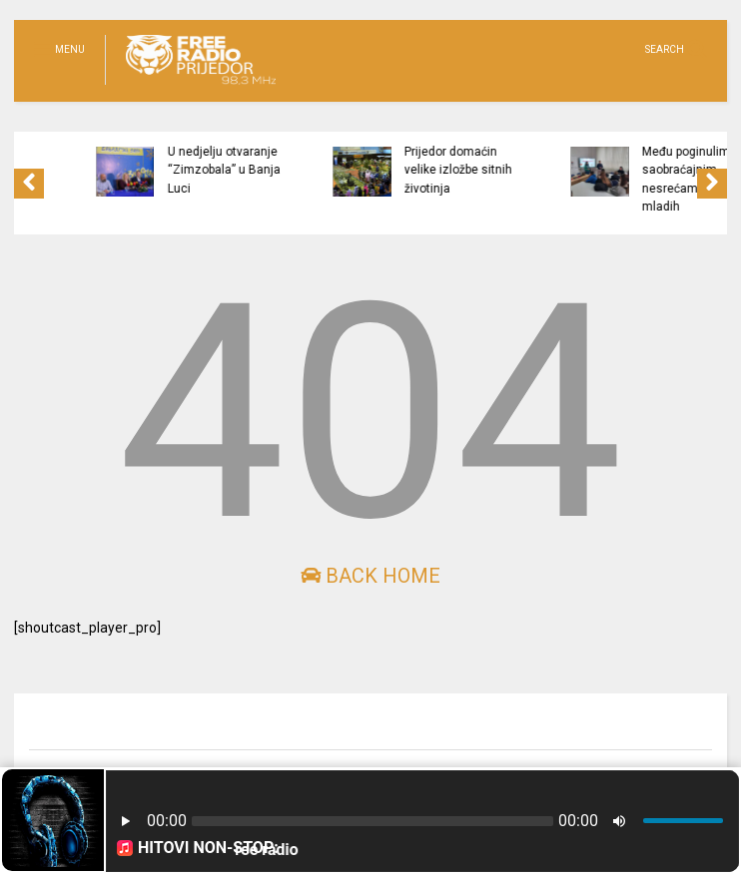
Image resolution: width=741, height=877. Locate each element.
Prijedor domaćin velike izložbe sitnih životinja (490, 170)
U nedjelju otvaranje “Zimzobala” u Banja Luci (256, 170)
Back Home (370, 576)
